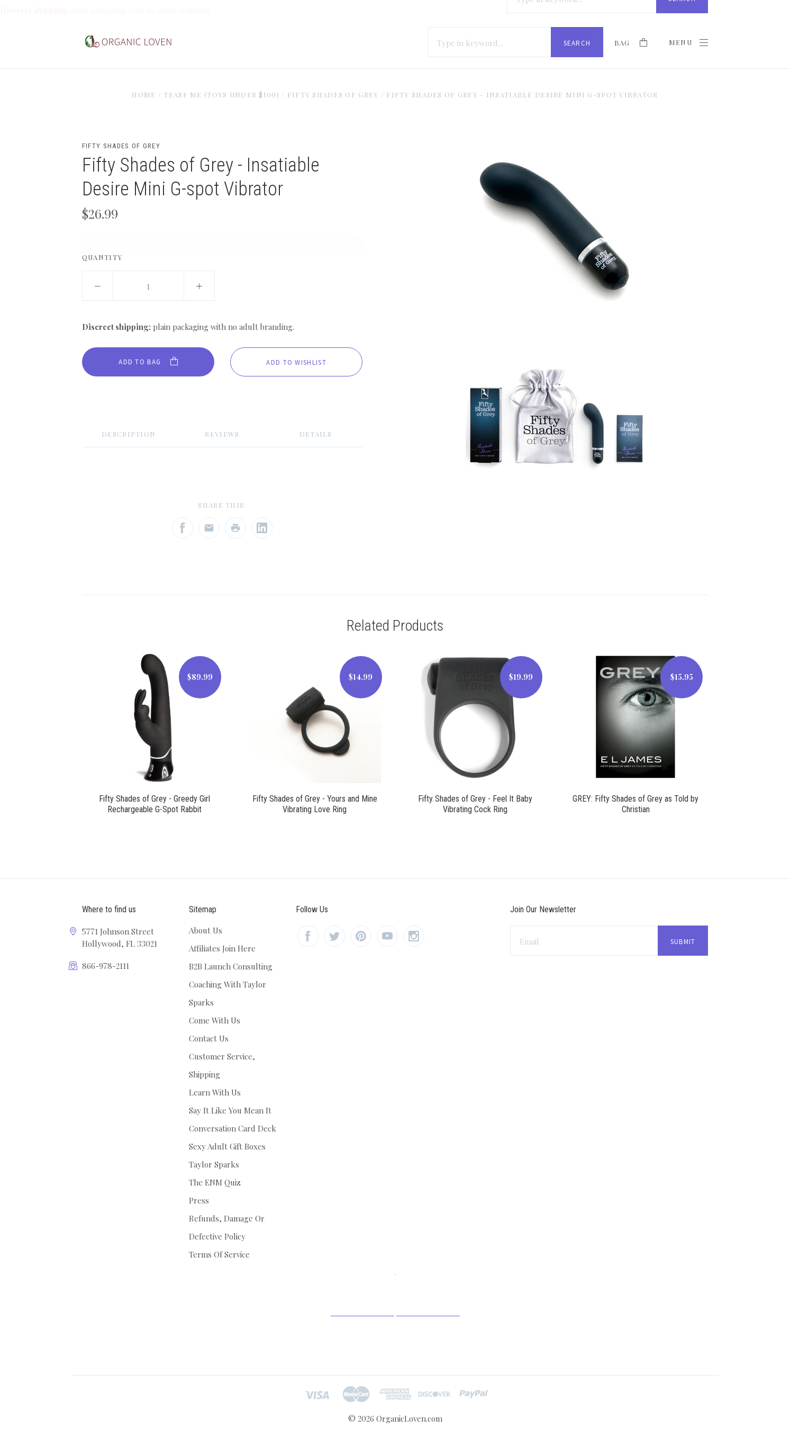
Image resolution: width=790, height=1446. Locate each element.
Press (199, 1200)
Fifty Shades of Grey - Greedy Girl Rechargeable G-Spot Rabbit (154, 804)
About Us (205, 930)
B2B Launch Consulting (231, 966)
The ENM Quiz (215, 1182)
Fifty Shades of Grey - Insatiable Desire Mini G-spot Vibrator (522, 94)
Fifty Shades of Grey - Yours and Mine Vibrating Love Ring (314, 804)
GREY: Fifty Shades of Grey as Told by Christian (635, 804)
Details (315, 433)
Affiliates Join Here (222, 948)
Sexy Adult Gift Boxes (227, 1146)
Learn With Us (215, 1092)
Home (143, 94)
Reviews (222, 433)
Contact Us (209, 1038)
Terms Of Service (219, 1254)
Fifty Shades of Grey (332, 94)
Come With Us (214, 1020)
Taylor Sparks (214, 1164)
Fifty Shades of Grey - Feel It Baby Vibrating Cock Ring (475, 804)
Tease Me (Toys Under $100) (221, 94)
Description (129, 433)
